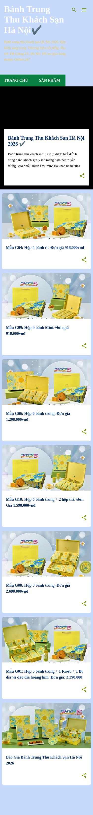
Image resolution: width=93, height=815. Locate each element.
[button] (82, 176)
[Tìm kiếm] (74, 10)
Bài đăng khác (46, 800)
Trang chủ (16, 80)
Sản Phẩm (49, 80)
